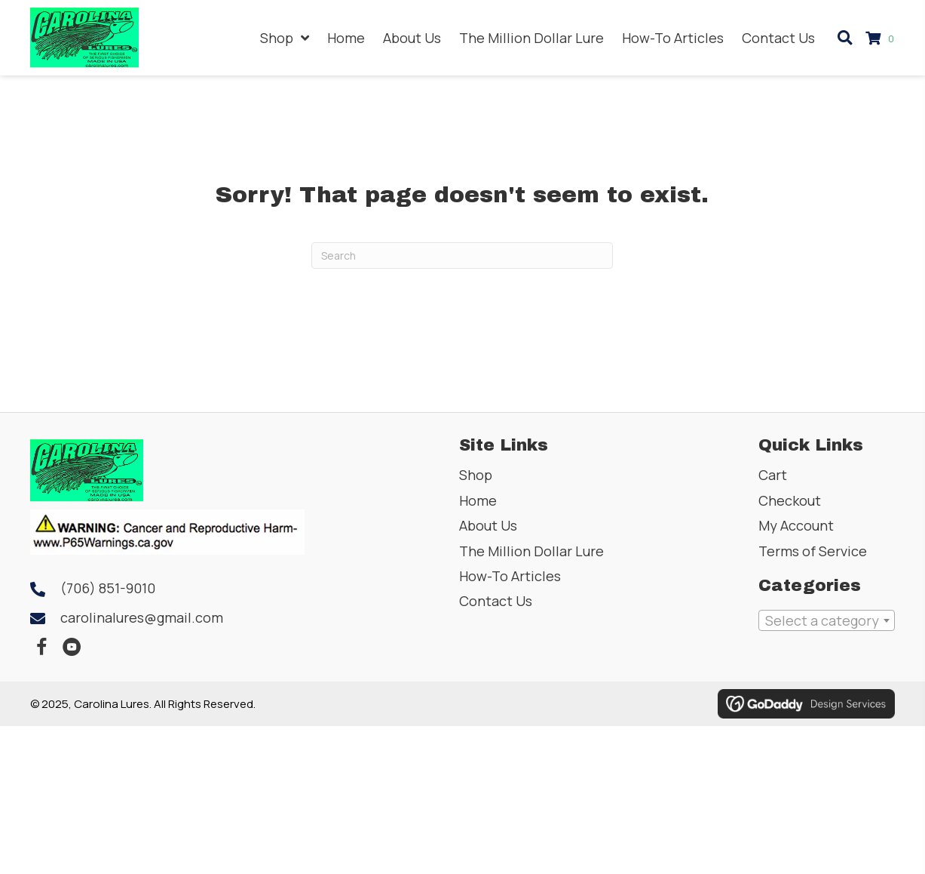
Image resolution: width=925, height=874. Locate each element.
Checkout (789, 500)
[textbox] (826, 620)
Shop (475, 475)
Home (478, 500)
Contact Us (495, 601)
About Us (488, 525)
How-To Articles (510, 576)
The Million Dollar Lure (531, 551)
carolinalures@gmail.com (141, 617)
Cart (772, 475)
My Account (796, 525)
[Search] (462, 255)
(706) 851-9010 (107, 588)
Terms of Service (812, 551)
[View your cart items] (882, 38)
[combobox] (826, 620)
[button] (41, 647)
